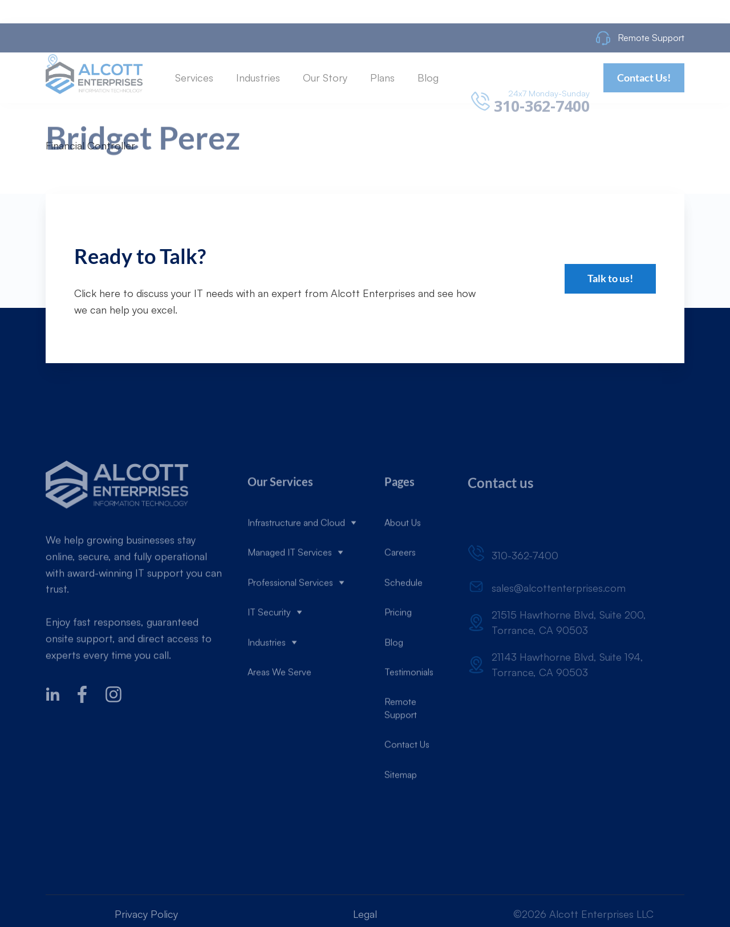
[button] (194, 107)
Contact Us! (644, 107)
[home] (94, 107)
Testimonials (408, 702)
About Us (402, 553)
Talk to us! (610, 278)
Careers (400, 582)
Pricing (398, 642)
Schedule (403, 613)
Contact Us (406, 774)
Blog (393, 672)
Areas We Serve (279, 702)
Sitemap (400, 804)
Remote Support (400, 738)
